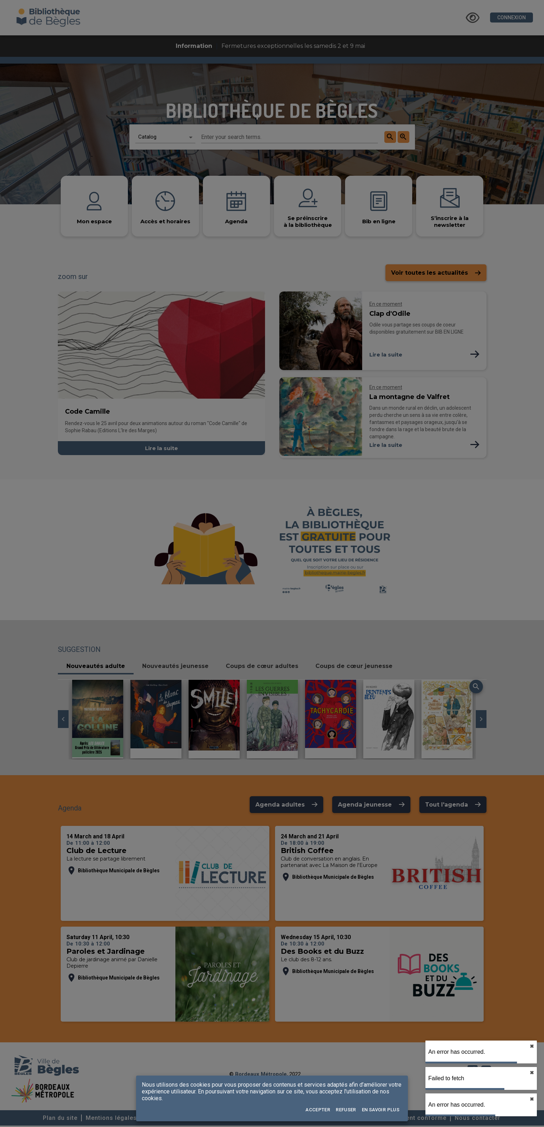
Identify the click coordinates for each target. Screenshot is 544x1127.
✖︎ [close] (532, 1046)
